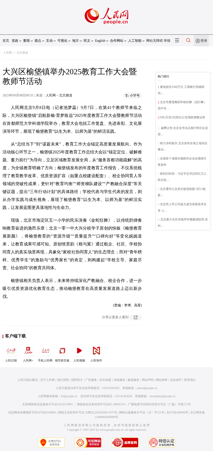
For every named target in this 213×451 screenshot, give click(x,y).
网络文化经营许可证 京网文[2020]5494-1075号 (87, 412)
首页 (5, 40)
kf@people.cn (69, 396)
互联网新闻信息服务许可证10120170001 (47, 404)
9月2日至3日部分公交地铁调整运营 (182, 117)
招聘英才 (77, 380)
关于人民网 (47, 380)
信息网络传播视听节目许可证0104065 (32, 412)
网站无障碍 (154, 40)
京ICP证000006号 (177, 412)
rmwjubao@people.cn (162, 396)
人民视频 (79, 352)
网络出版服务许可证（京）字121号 (141, 412)
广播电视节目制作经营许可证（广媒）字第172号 (159, 404)
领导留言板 (62, 352)
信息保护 (176, 380)
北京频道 (22, 52)
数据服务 (133, 380)
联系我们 (190, 380)
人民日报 (11, 352)
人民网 (7, 52)
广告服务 (91, 380)
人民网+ (28, 352)
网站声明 (148, 380)
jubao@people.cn (147, 388)
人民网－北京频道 (59, 95)
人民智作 (96, 352)
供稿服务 (119, 380)
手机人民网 (45, 352)
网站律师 (161, 380)
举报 (167, 40)
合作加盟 (105, 380)
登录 (204, 40)
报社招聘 (63, 380)
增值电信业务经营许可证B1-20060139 (101, 404)
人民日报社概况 (27, 380)
